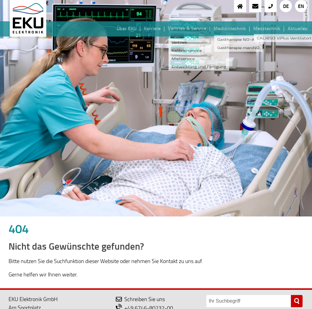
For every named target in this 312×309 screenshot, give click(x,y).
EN (301, 5)
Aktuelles (297, 28)
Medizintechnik (230, 28)
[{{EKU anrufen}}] (270, 6)
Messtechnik (266, 28)
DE (286, 5)
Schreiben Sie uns (140, 299)
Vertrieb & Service (187, 28)
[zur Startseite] (240, 6)
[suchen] (297, 301)
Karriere (152, 28)
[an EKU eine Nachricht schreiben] (255, 6)
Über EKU (126, 28)
